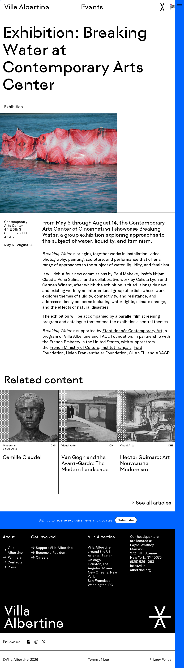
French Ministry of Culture (74, 347)
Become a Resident (51, 552)
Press (12, 567)
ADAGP (162, 352)
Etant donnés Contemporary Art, (133, 330)
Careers (42, 557)
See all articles (153, 502)
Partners (15, 557)
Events (92, 7)
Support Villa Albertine (54, 547)
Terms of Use (98, 659)
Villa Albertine (26, 7)
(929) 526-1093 (142, 561)
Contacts (15, 562)
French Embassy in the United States (84, 341)
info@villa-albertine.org (140, 567)
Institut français (116, 347)
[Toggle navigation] (179, 4)
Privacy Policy (160, 659)
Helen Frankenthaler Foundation (96, 352)
